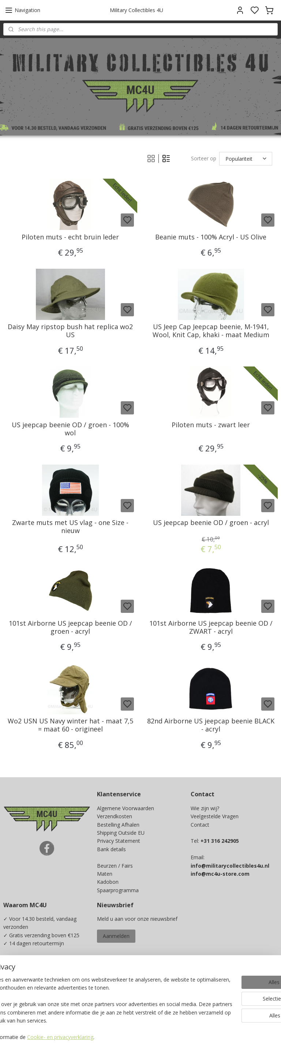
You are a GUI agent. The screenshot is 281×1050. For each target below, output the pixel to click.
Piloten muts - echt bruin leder (70, 237)
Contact (200, 824)
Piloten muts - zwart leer (211, 425)
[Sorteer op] (246, 158)
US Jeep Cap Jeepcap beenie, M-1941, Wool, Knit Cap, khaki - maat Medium (211, 331)
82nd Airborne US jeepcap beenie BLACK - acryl (210, 725)
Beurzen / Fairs (115, 865)
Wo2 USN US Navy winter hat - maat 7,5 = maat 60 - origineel (70, 725)
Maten (104, 873)
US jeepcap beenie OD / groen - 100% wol (70, 429)
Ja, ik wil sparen (29, 998)
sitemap (173, 1036)
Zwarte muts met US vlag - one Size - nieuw (70, 527)
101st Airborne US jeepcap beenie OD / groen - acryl (70, 627)
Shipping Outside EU (121, 832)
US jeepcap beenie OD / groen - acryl (211, 523)
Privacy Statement (118, 840)
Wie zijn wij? (205, 808)
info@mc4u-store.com (220, 873)
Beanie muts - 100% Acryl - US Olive (210, 237)
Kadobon (108, 881)
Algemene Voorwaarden (125, 808)
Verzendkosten (114, 816)
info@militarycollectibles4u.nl (230, 865)
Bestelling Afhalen (118, 824)
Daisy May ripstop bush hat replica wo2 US (70, 331)
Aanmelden (116, 935)
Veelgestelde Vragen (215, 816)
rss (189, 1036)
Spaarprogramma (118, 890)
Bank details (111, 849)
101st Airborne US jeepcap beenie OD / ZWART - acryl (211, 627)
